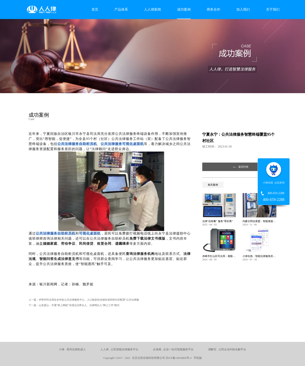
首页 (95, 9)
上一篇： (84, 299)
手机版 (197, 357)
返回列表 (243, 166)
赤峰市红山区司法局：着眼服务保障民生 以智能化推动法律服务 (219, 256)
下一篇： (74, 305)
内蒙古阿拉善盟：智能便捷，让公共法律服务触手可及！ (259, 221)
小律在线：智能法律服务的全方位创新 (259, 256)
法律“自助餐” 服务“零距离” (217, 221)
